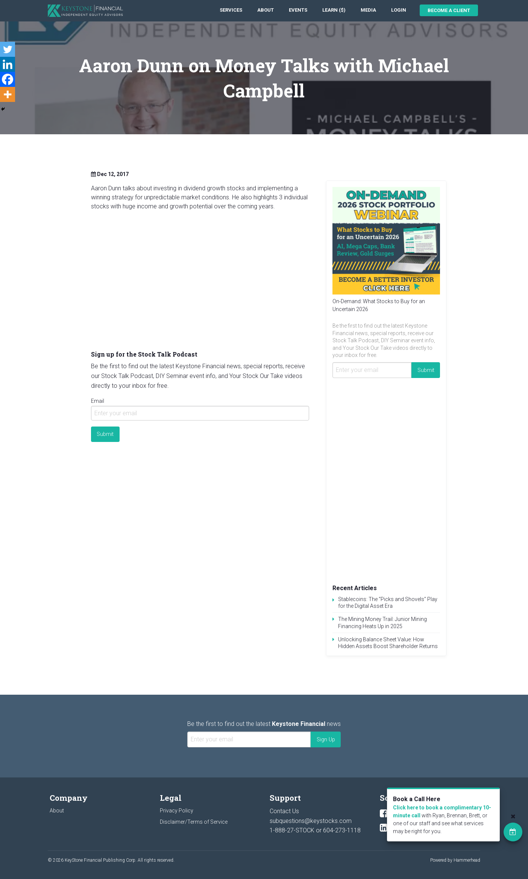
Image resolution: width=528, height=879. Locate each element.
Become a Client (449, 10)
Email (97, 401)
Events (298, 10)
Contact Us (284, 811)
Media (368, 10)
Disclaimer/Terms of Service (194, 822)
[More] (7, 94)
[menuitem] (231, 10)
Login (398, 10)
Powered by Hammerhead (455, 860)
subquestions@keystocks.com (311, 820)
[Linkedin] (7, 64)
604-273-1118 (342, 830)
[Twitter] (7, 49)
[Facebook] (7, 79)
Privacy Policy (176, 811)
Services (231, 10)
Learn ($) (334, 10)
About (265, 10)
